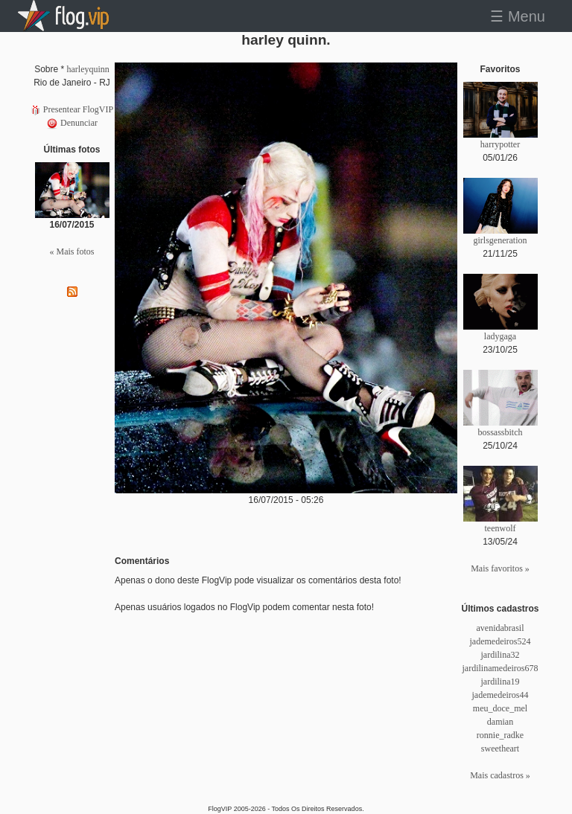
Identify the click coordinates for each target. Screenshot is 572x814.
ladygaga (500, 336)
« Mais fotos (72, 251)
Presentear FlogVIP (72, 109)
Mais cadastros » (500, 775)
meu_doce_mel (500, 708)
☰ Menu (517, 16)
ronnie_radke (500, 735)
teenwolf (500, 528)
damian (500, 722)
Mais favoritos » (500, 568)
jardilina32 (500, 655)
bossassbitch (500, 432)
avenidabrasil (500, 628)
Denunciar (72, 123)
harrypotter (500, 144)
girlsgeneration (500, 240)
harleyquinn (88, 69)
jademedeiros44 (500, 695)
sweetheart (500, 748)
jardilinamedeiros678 (500, 668)
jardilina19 (500, 681)
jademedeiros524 (500, 641)
